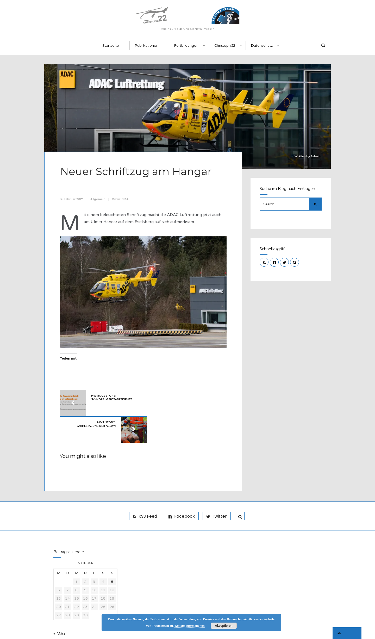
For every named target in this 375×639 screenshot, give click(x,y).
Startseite (110, 47)
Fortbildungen (186, 47)
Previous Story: (110, 397)
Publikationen (146, 47)
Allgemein (98, 200)
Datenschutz (262, 47)
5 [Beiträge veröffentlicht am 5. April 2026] (112, 555)
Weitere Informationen (189, 625)
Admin (315, 158)
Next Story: (176, 397)
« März (59, 607)
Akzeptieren (224, 626)
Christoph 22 (224, 47)
